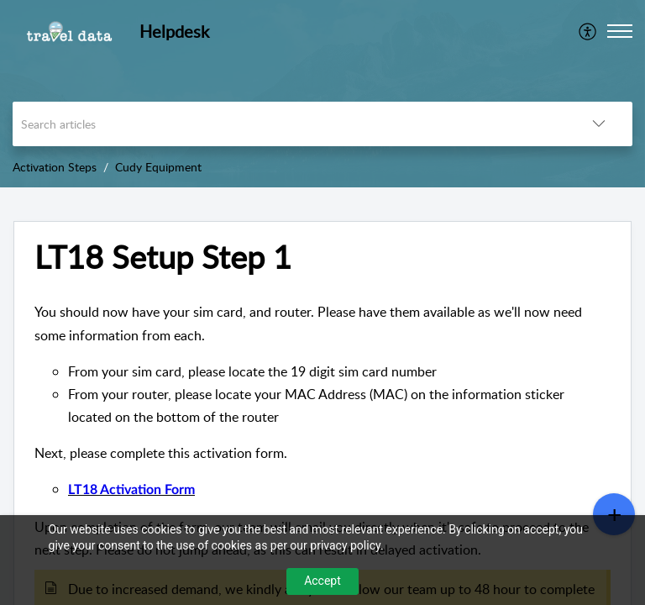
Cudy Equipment (158, 167)
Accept (322, 580)
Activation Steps (55, 167)
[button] (588, 31)
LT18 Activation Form (131, 490)
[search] (289, 124)
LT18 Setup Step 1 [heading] (162, 257)
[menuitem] (588, 31)
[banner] (322, 93)
